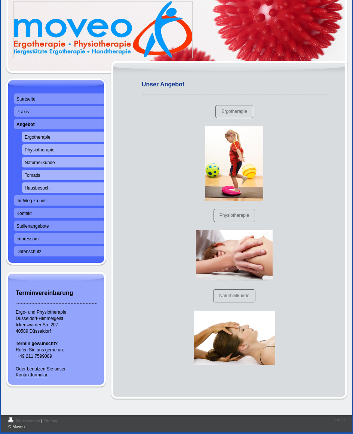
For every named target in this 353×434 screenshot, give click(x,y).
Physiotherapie (234, 215)
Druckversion (24, 421)
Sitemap (50, 421)
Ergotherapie (234, 111)
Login (340, 420)
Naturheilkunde (234, 295)
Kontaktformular (31, 375)
